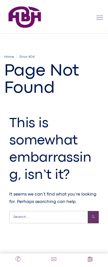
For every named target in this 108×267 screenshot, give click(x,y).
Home (9, 56)
